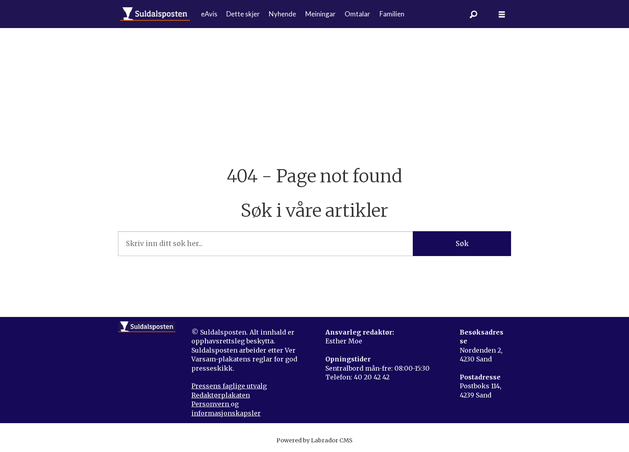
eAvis (209, 14)
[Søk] (474, 14)
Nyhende (282, 14)
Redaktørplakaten (220, 395)
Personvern (211, 404)
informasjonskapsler (226, 413)
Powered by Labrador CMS (314, 440)
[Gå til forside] (155, 14)
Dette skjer (243, 14)
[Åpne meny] (501, 14)
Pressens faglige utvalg (229, 386)
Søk (462, 243)
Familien (391, 14)
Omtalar (357, 14)
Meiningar (320, 14)
